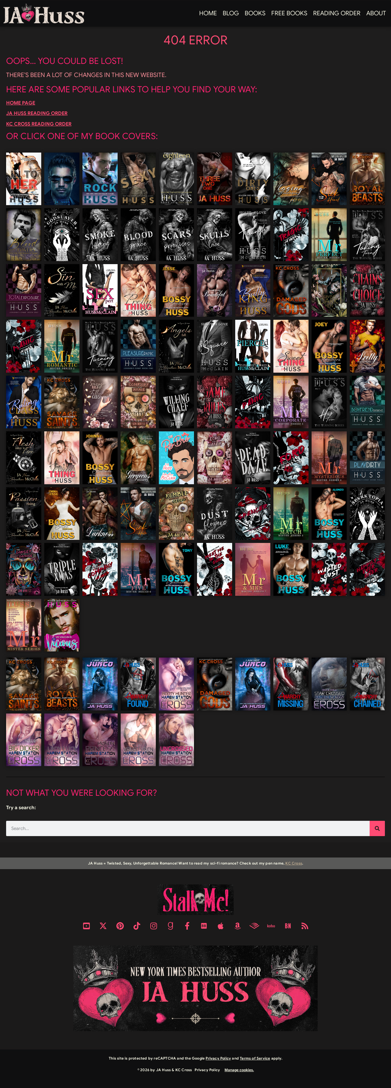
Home (208, 13)
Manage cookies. (239, 1070)
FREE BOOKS (289, 13)
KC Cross (293, 863)
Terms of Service (255, 1058)
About (376, 13)
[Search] (377, 828)
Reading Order (336, 13)
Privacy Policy (218, 1058)
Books (255, 13)
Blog (231, 13)
